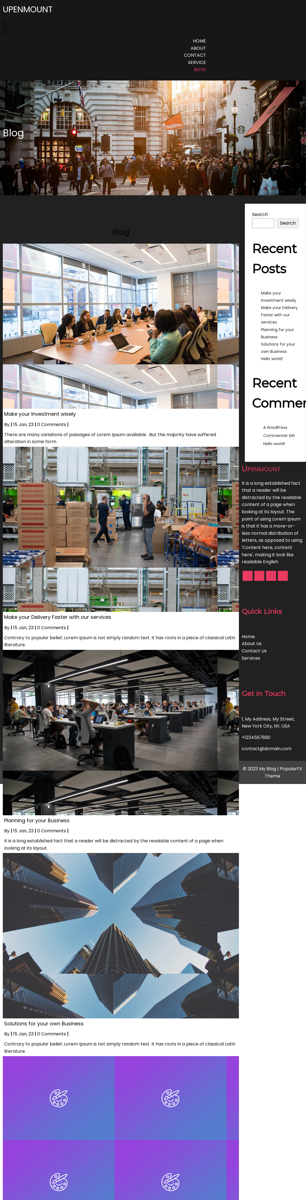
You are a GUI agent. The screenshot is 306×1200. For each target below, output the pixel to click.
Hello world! (272, 359)
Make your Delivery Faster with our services (279, 315)
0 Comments (51, 424)
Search (260, 214)
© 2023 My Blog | (261, 769)
